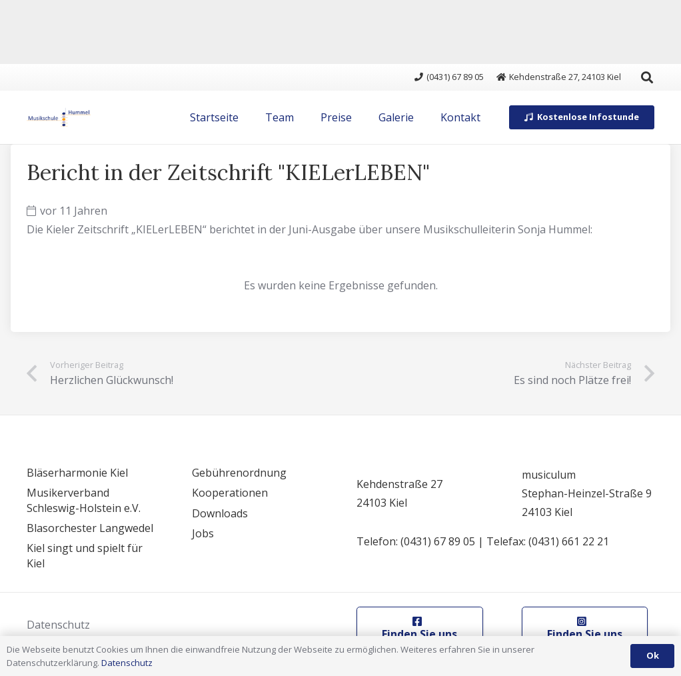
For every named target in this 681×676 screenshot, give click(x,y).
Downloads (220, 513)
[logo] (59, 117)
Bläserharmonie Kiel (77, 472)
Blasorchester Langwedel (90, 528)
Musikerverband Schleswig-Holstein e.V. (84, 500)
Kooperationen (230, 492)
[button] (647, 77)
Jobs (203, 533)
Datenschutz (58, 624)
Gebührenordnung (239, 472)
